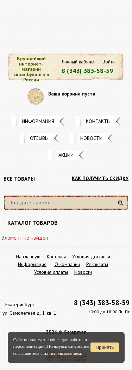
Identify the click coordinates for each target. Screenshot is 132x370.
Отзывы (39, 138)
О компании (67, 264)
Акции (66, 155)
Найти (121, 205)
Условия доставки (91, 256)
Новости (91, 138)
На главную (28, 256)
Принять (104, 347)
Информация (38, 121)
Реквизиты (97, 264)
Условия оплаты (51, 272)
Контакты (98, 121)
